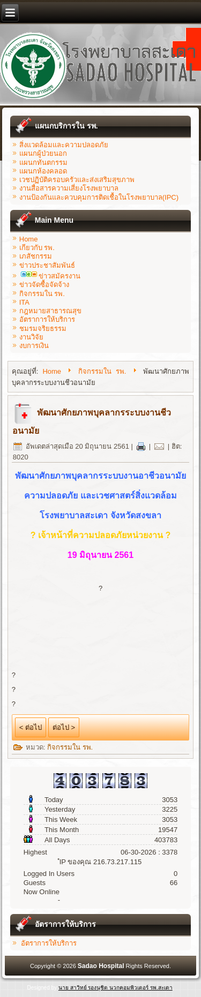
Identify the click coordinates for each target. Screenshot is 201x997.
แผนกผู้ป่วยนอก (43, 153)
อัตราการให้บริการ (47, 319)
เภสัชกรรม (35, 256)
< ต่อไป (30, 727)
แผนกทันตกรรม (43, 162)
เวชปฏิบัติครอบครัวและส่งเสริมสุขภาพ (77, 180)
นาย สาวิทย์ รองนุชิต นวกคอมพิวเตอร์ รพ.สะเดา (115, 988)
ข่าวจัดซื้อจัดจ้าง (44, 285)
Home (28, 239)
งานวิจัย (31, 337)
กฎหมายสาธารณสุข (50, 311)
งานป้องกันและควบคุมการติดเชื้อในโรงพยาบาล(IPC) (98, 197)
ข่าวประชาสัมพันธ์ (47, 265)
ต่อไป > (64, 727)
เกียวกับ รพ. (37, 248)
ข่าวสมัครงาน (50, 276)
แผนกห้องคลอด (43, 171)
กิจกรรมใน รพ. (42, 294)
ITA (24, 302)
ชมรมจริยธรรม (42, 328)
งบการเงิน (34, 346)
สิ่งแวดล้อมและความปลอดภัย (63, 145)
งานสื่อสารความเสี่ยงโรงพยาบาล (68, 188)
